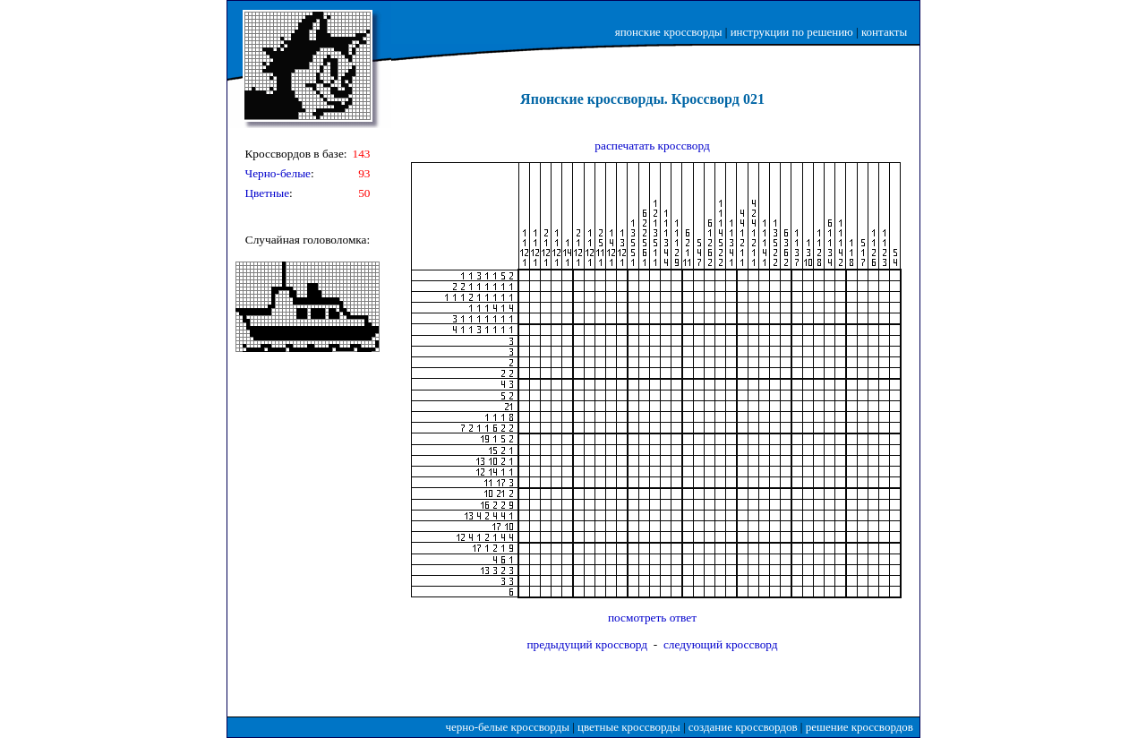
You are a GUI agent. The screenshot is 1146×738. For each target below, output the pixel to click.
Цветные (266, 193)
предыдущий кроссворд (586, 644)
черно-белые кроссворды (507, 727)
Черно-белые (277, 173)
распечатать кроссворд (651, 145)
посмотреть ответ (652, 617)
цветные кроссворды (628, 727)
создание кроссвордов (743, 727)
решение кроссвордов (859, 727)
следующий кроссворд (720, 644)
